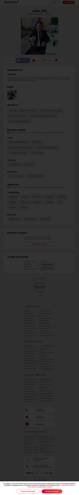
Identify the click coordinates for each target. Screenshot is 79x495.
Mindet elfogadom (52, 491)
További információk (67, 485)
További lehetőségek (28, 491)
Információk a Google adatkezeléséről (40, 487)
